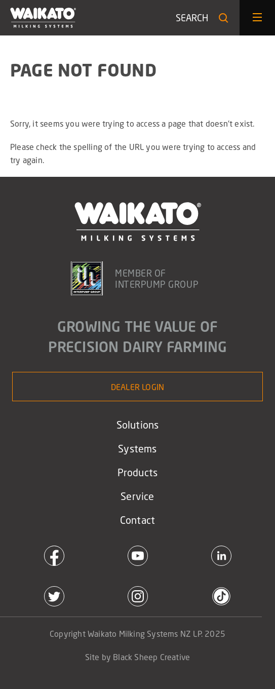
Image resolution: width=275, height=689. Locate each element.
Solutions (137, 424)
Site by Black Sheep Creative (137, 657)
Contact (137, 520)
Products (137, 472)
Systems (137, 448)
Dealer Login (137, 387)
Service (137, 496)
